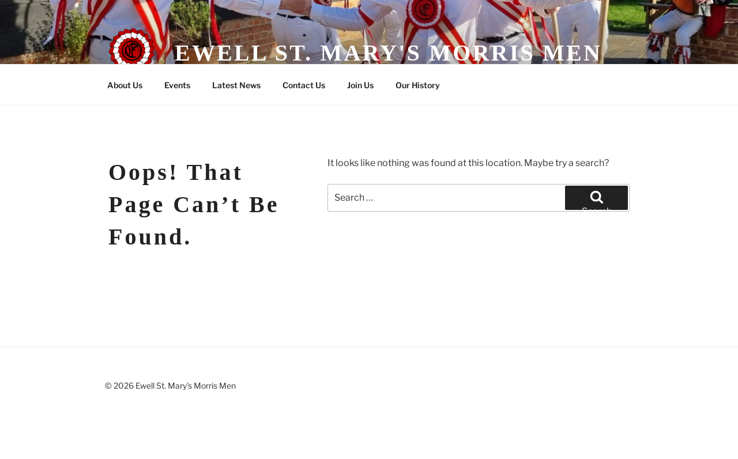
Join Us (360, 85)
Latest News (236, 85)
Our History (418, 85)
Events (177, 85)
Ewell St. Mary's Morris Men (388, 53)
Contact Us (304, 85)
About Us (124, 85)
